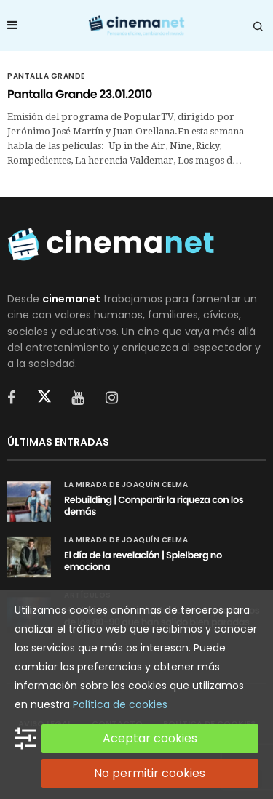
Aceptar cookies (150, 738)
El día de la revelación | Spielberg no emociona (143, 561)
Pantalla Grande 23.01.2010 (79, 94)
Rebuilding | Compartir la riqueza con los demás (153, 505)
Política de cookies (120, 704)
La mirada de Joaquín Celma (126, 485)
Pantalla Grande (46, 76)
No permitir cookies (149, 773)
